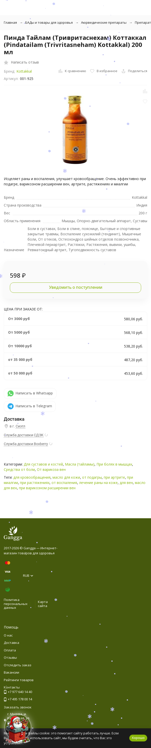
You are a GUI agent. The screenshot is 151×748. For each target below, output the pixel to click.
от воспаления (64, 482)
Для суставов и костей (43, 464)
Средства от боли (19, 469)
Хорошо (138, 737)
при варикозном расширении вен (47, 487)
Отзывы (10, 657)
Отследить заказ (17, 665)
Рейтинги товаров (19, 680)
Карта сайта (43, 603)
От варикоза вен (51, 469)
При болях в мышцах (114, 464)
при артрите (114, 477)
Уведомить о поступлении (75, 287)
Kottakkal (24, 71)
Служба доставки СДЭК (23, 435)
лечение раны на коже (98, 482)
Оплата (10, 650)
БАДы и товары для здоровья (49, 22)
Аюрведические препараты (104, 22)
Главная (10, 22)
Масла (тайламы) (79, 464)
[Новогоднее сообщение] (18, 730)
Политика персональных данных (16, 603)
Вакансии (11, 672)
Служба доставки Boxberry (26, 444)
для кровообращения (32, 477)
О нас (8, 635)
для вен (126, 482)
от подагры (92, 477)
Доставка (11, 642)
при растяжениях (34, 482)
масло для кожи (66, 477)
